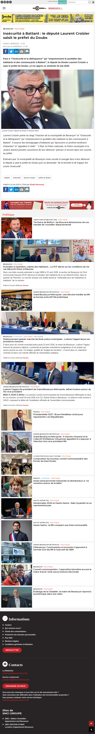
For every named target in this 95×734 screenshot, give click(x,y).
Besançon (8, 29)
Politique (19, 29)
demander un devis (16, 686)
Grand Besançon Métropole (46, 292)
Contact (8, 625)
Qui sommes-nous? (13, 628)
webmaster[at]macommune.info (15, 700)
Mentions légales (12, 641)
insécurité (17, 178)
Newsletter (12, 650)
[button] (89, 2)
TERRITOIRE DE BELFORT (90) (45, 220)
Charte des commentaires (15, 631)
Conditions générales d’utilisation (19, 644)
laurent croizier (29, 178)
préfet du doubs (45, 178)
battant (7, 178)
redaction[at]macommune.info (14, 673)
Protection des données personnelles (20, 635)
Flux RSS (8, 638)
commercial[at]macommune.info (15, 680)
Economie (17, 337)
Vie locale (38, 337)
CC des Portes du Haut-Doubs (47, 456)
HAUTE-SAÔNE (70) (41, 500)
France (36, 412)
